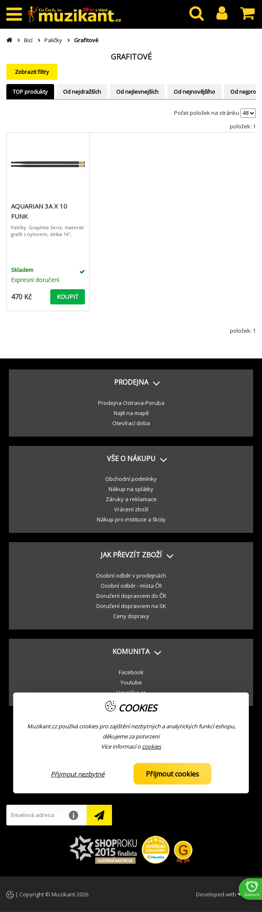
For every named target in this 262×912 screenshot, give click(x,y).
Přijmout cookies (172, 774)
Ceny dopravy (131, 616)
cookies (151, 746)
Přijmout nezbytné (77, 774)
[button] (131, 382)
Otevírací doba (131, 423)
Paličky (53, 40)
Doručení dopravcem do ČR (131, 596)
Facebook (131, 672)
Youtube (131, 682)
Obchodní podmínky (131, 479)
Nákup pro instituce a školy (131, 519)
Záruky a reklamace (131, 499)
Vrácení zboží (131, 509)
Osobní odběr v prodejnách (131, 575)
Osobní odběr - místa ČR (131, 585)
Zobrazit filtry (32, 72)
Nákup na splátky (131, 489)
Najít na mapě (131, 413)
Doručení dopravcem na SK (131, 606)
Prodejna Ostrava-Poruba (131, 403)
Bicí (28, 40)
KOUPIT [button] (68, 297)
